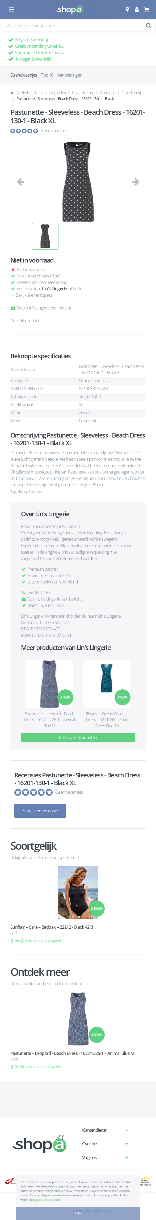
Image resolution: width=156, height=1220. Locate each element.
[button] (127, 9)
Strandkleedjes (132, 92)
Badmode (107, 92)
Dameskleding (83, 92)
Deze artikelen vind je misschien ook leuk (47, 984)
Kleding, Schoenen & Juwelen (43, 92)
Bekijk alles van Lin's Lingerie (38, 940)
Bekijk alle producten (78, 737)
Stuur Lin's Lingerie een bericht (40, 308)
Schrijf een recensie (40, 811)
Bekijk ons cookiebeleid (45, 1200)
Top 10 (47, 75)
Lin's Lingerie (54, 289)
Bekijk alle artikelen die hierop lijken (42, 857)
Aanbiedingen (69, 75)
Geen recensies (54, 130)
